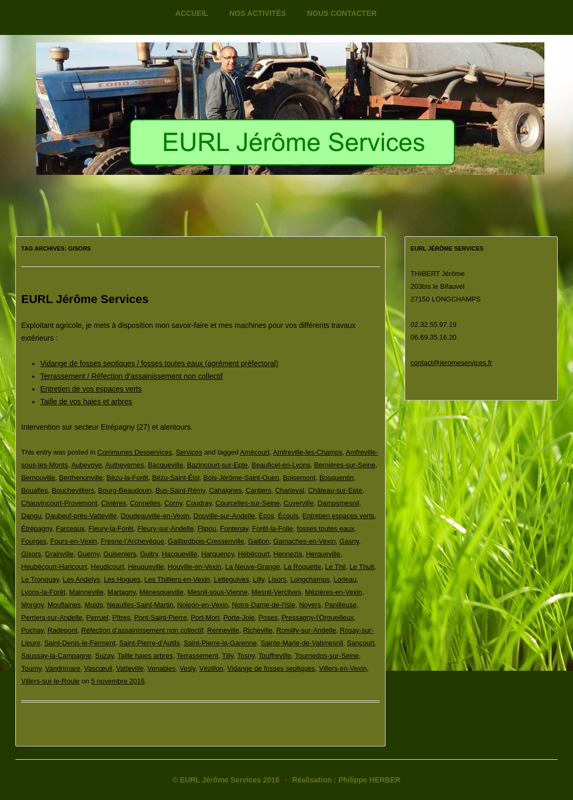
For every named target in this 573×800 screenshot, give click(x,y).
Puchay (32, 630)
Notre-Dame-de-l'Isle (264, 605)
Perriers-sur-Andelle (52, 617)
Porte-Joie (239, 617)
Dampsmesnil (339, 503)
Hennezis (287, 554)
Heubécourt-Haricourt (54, 567)
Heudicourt (107, 567)
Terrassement (197, 656)
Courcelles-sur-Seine (248, 503)
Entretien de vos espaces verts (90, 389)
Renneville (223, 630)
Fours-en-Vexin (73, 541)
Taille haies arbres (145, 656)
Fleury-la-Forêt (110, 528)
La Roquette (302, 567)
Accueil (191, 13)
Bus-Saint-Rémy (180, 490)
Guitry (149, 554)
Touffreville (274, 656)
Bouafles (34, 490)
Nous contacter (342, 13)
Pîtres (121, 617)
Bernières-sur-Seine (344, 465)
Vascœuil (98, 668)
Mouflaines (64, 605)
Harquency (217, 554)
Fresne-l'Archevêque (132, 541)
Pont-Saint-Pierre (160, 617)
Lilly (258, 579)
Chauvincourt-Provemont (59, 503)
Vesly (187, 668)
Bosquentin (336, 478)
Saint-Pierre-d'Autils (149, 643)
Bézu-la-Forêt (127, 478)
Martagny (122, 592)
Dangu (31, 516)
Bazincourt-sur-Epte (217, 465)
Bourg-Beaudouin (124, 490)
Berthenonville (81, 478)
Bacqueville (165, 465)
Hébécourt (254, 554)
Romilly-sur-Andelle (306, 630)
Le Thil (335, 567)
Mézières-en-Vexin (333, 592)
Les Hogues (122, 579)
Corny (173, 503)
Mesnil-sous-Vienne (217, 592)
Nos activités (257, 13)
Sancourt (360, 643)
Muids (94, 605)
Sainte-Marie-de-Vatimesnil (302, 643)
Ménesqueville (161, 592)
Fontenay (234, 528)
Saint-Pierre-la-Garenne (220, 643)
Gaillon (258, 541)
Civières (113, 503)
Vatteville (130, 668)
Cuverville (298, 503)
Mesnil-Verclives (276, 592)
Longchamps (309, 579)
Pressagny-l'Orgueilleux (317, 617)
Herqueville (323, 554)
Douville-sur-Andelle (224, 516)
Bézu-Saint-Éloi (176, 478)
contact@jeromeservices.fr (451, 363)
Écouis (288, 516)
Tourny (31, 668)
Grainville (59, 554)
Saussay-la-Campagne (56, 656)
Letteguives (231, 579)
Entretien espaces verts (338, 516)
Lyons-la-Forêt (43, 592)
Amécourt (255, 452)
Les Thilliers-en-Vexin (177, 579)
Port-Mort (205, 617)
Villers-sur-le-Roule (50, 681)
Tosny (246, 656)
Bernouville (38, 478)
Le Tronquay (40, 579)
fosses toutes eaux (325, 528)
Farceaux (70, 528)
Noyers (310, 605)
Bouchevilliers (73, 490)
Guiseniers (119, 554)
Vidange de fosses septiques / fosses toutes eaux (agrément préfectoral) (159, 363)
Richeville (258, 630)
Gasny (349, 541)
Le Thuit (362, 567)
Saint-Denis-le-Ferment (79, 643)
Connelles (145, 503)
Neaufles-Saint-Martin (140, 605)
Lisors (277, 579)
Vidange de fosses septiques (271, 668)
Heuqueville (146, 567)
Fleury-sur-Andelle (165, 528)
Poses (267, 617)
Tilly (228, 656)
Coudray (198, 503)
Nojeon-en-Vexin (202, 605)
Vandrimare (62, 668)
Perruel (97, 617)
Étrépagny (36, 528)
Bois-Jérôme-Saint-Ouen (241, 478)
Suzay (104, 656)
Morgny (32, 605)
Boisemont (299, 478)
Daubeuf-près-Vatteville (81, 516)
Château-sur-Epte (335, 490)
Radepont (62, 630)
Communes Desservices (134, 452)
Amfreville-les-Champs (308, 452)
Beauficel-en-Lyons (281, 465)
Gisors (31, 554)
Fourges (34, 541)
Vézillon (211, 668)
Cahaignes (225, 490)
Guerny (88, 554)
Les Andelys (81, 579)
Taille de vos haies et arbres (86, 401)
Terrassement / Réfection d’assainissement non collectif (131, 376)
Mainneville (86, 592)
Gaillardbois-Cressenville (206, 541)
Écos (266, 516)
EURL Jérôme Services (85, 299)
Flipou (207, 528)
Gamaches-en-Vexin (304, 541)
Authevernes (124, 465)
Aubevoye (86, 465)
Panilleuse (340, 605)
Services (189, 452)
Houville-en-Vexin (194, 567)
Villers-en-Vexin (342, 668)
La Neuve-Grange (252, 567)
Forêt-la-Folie (272, 528)
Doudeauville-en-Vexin (155, 516)
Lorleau (345, 579)
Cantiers (258, 490)
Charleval (290, 490)
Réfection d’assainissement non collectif (142, 630)
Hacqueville (179, 554)
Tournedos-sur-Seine (327, 656)
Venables (161, 668)
